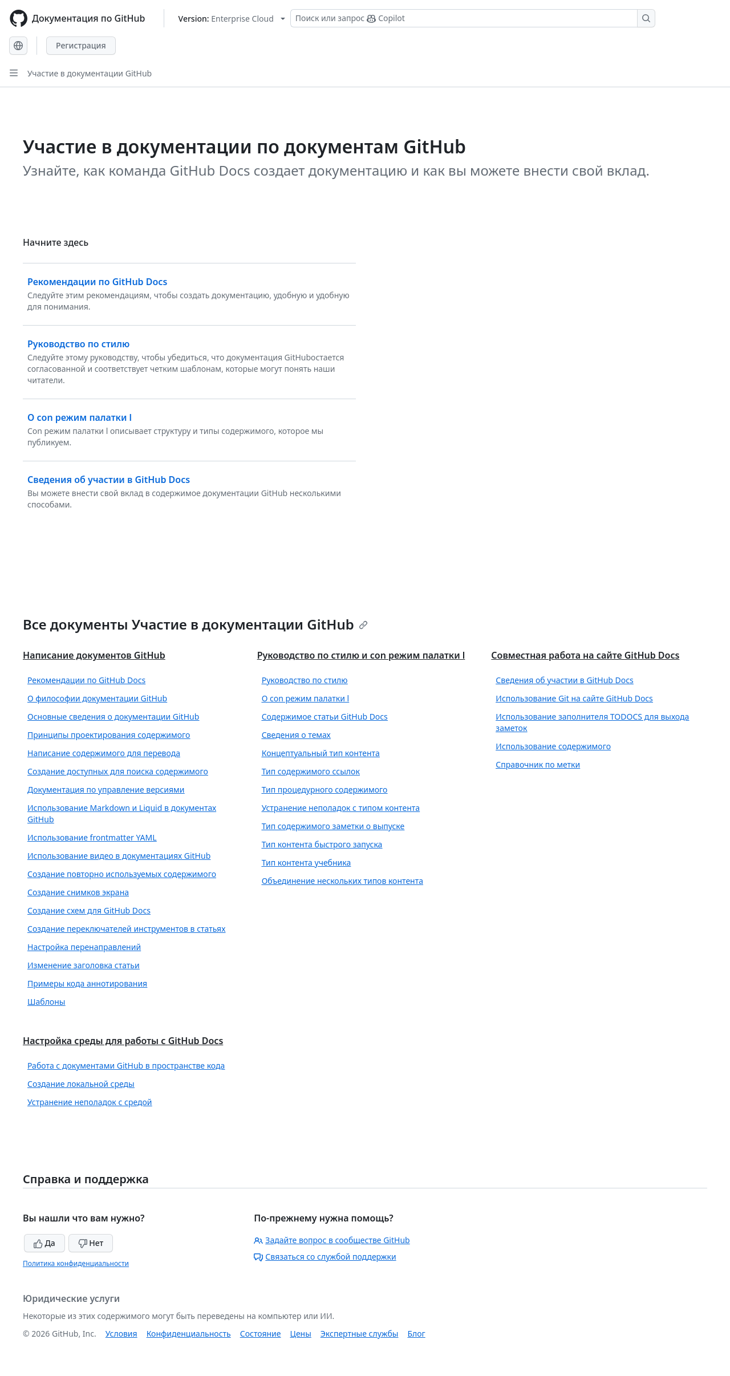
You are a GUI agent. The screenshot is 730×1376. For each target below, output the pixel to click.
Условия (121, 1333)
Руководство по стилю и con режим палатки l (361, 655)
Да (44, 1242)
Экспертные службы (360, 1333)
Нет (91, 1242)
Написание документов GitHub (94, 655)
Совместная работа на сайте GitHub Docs (585, 655)
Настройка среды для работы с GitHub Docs (123, 1040)
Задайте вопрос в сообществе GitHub (331, 1240)
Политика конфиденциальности (76, 1263)
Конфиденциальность (189, 1333)
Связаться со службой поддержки (325, 1256)
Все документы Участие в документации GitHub (195, 624)
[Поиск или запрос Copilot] (472, 18)
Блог (416, 1333)
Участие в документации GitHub (89, 73)
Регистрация (81, 45)
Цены (300, 1333)
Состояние (260, 1333)
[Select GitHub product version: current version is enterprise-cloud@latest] (231, 18)
